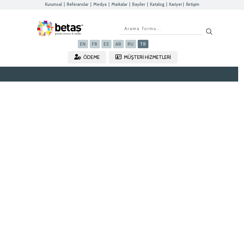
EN (83, 44)
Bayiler (138, 4)
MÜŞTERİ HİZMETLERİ (143, 57)
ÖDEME (87, 57)
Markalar (119, 4)
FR (95, 44)
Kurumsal (53, 4)
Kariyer (175, 4)
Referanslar (77, 4)
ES (106, 44)
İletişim (192, 4)
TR (143, 44)
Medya (100, 4)
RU (131, 44)
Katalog (157, 4)
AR (118, 44)
